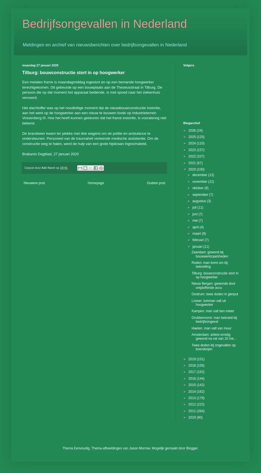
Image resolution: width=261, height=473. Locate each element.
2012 (193, 404)
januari (197, 247)
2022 (193, 156)
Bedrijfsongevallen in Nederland (104, 23)
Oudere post (156, 183)
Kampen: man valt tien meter (213, 311)
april (196, 227)
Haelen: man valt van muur (211, 328)
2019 (193, 359)
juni (195, 214)
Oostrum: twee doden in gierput (215, 294)
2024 (193, 143)
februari (198, 240)
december (200, 175)
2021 (193, 163)
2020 (193, 169)
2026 (193, 130)
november (200, 182)
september (200, 195)
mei (195, 220)
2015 (193, 385)
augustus (199, 201)
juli (194, 207)
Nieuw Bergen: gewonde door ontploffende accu (213, 285)
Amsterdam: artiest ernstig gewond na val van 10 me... (214, 337)
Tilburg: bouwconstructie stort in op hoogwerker (215, 275)
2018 (193, 365)
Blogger (192, 448)
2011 (193, 411)
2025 (193, 137)
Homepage (96, 183)
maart (197, 234)
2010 (193, 417)
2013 (193, 398)
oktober (198, 188)
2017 (193, 372)
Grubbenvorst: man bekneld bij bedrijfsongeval (214, 320)
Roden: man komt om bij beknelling (210, 265)
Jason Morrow (139, 448)
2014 (193, 392)
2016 (193, 379)
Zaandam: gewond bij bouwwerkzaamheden (210, 254)
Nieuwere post (34, 183)
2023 (193, 150)
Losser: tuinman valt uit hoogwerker (209, 303)
